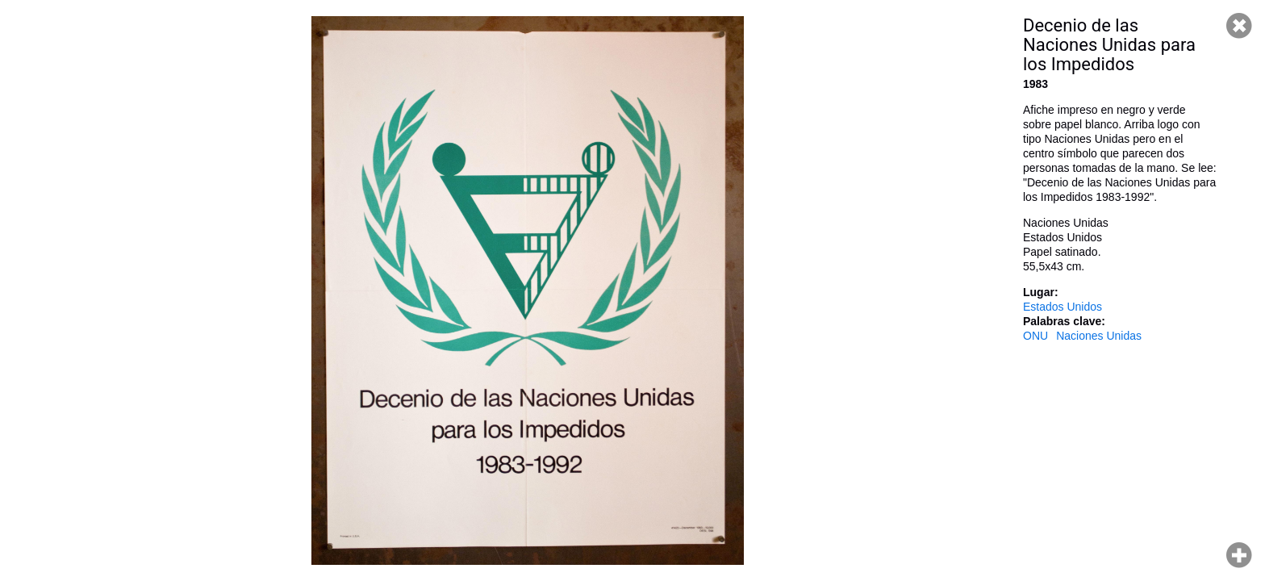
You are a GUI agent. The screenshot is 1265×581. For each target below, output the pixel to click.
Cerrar (1239, 26)
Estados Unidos (1062, 306)
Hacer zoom (1239, 555)
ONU (1035, 335)
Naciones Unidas (1099, 335)
